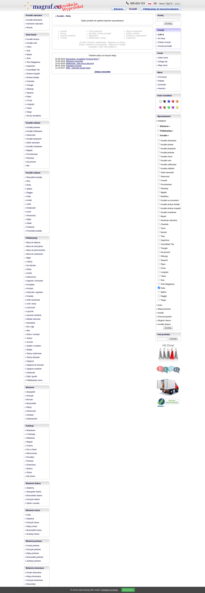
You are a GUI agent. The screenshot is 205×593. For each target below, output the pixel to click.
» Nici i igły (29, 327)
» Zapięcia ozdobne (33, 369)
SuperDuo (163, 240)
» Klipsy (28, 407)
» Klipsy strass (31, 526)
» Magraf (28, 442)
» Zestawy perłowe (33, 561)
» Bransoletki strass (33, 530)
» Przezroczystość (164, 317)
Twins (162, 228)
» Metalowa (30, 438)
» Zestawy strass (32, 534)
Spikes (162, 292)
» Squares (29, 93)
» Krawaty (29, 296)
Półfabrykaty (31, 238)
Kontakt (63, 31)
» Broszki (29, 399)
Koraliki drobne (165, 144)
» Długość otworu (163, 320)
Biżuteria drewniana (35, 568)
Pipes (161, 264)
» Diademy (29, 488)
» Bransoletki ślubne (33, 495)
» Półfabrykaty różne (33, 380)
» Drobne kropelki (32, 74)
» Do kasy (161, 38)
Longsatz (163, 272)
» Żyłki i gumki (31, 376)
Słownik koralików (67, 36)
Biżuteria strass (33, 510)
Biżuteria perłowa (34, 541)
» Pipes (28, 97)
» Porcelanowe (31, 154)
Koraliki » (164, 135)
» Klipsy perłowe (32, 553)
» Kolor (159, 305)
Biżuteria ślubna (33, 483)
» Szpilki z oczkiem (33, 346)
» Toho (28, 58)
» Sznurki (29, 342)
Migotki (162, 192)
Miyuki (162, 216)
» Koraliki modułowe (33, 146)
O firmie (63, 38)
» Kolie (28, 515)
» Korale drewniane (33, 572)
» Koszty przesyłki (164, 46)
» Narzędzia (30, 323)
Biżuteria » (165, 126)
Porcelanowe (165, 184)
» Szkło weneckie (32, 143)
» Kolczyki (29, 396)
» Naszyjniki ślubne (33, 492)
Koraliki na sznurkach (168, 200)
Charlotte (163, 224)
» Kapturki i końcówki (34, 281)
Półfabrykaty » (166, 131)
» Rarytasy (29, 158)
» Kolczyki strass (32, 522)
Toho (161, 236)
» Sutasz (28, 338)
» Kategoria (161, 121)
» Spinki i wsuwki (32, 503)
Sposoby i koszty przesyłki (100, 33)
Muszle (162, 232)
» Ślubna (28, 469)
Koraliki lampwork (167, 148)
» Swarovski (30, 135)
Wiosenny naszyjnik (74, 61)
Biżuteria (118, 9)
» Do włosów (30, 265)
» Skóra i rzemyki (32, 334)
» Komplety (29, 285)
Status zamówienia (134, 31)
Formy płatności (95, 31)
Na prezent (164, 252)
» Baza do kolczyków (34, 246)
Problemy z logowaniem (136, 36)
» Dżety (28, 269)
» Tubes (28, 108)
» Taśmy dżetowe (32, 357)
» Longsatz (29, 104)
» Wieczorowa (31, 453)
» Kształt (160, 313)
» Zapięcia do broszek (34, 365)
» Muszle (29, 27)
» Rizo (27, 181)
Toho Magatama (166, 284)
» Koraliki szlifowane (33, 131)
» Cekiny (28, 262)
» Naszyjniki (30, 392)
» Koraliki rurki (31, 43)
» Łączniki (29, 311)
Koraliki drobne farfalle (169, 204)
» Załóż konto (162, 58)
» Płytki (28, 219)
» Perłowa (29, 461)
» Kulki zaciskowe (32, 300)
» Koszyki (29, 288)
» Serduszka (30, 215)
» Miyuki (28, 54)
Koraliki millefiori (166, 168)
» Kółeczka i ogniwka (34, 292)
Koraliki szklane (33, 123)
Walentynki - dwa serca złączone (80, 63)
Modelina (163, 196)
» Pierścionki (30, 411)
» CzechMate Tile (32, 70)
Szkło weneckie (166, 172)
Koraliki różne (165, 156)
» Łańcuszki (30, 307)
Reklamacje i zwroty (97, 38)
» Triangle (29, 85)
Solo (161, 280)
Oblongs (163, 256)
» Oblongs (29, 89)
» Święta (28, 350)
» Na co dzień (31, 449)
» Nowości (161, 88)
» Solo (27, 51)
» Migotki (29, 150)
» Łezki (28, 212)
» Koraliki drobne (32, 39)
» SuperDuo (30, 66)
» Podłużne (29, 227)
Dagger (162, 296)
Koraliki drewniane (167, 140)
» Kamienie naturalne (34, 24)
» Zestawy (29, 415)
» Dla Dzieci (30, 476)
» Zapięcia (29, 361)
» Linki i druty (30, 304)
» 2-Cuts (28, 100)
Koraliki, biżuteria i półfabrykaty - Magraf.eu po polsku (102, 42)
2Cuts (162, 268)
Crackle (162, 180)
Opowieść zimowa (74, 66)
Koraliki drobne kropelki (169, 208)
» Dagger (29, 193)
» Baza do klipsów (32, 242)
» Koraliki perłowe (32, 127)
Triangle (163, 248)
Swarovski (163, 176)
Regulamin (93, 36)
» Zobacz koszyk (164, 42)
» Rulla (28, 185)
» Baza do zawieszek (34, 254)
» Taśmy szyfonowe (33, 353)
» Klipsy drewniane (33, 576)
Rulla (68, 16)
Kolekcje (30, 426)
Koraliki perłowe (166, 152)
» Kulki (28, 196)
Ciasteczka (131, 38)
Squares (163, 260)
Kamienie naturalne (167, 220)
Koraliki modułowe (167, 212)
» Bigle (28, 258)
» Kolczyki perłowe (33, 549)
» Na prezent (30, 162)
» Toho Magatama (32, 62)
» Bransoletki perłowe (34, 557)
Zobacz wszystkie (102, 72)
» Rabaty (160, 81)
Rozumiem (128, 590)
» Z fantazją (30, 434)
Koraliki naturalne (34, 15)
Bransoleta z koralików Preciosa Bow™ (82, 59)
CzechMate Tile (166, 244)
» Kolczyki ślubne (32, 499)
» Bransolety (30, 584)
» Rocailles (29, 457)
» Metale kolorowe (32, 319)
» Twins (28, 47)
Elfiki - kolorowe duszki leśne (78, 68)
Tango (162, 300)
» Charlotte (29, 81)
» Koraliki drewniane (33, 20)
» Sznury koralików (33, 116)
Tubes (162, 276)
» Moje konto (162, 65)
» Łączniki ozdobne (33, 315)
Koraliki (133, 9)
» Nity (27, 330)
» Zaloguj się (162, 61)
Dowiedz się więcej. (109, 590)
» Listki (28, 204)
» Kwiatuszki (30, 208)
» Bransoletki (30, 403)
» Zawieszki (30, 373)
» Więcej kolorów (163, 309)
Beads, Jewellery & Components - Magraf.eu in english (102, 45)
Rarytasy (163, 188)
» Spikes (28, 189)
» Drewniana (30, 465)
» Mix (27, 166)
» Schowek (161, 85)
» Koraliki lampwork (33, 139)
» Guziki (28, 273)
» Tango (28, 112)
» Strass (28, 472)
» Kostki (28, 200)
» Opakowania (31, 419)
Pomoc (63, 33)
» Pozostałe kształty (33, 231)
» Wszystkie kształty (33, 177)
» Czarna (29, 446)
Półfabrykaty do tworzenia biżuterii (160, 9)
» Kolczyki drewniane (34, 580)
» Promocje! (162, 77)
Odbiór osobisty (132, 33)
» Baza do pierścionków (35, 250)
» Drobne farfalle (32, 77)
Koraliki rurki (164, 160)
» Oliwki (28, 223)
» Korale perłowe (32, 546)
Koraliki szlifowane (167, 164)
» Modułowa (30, 430)
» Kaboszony (30, 277)
